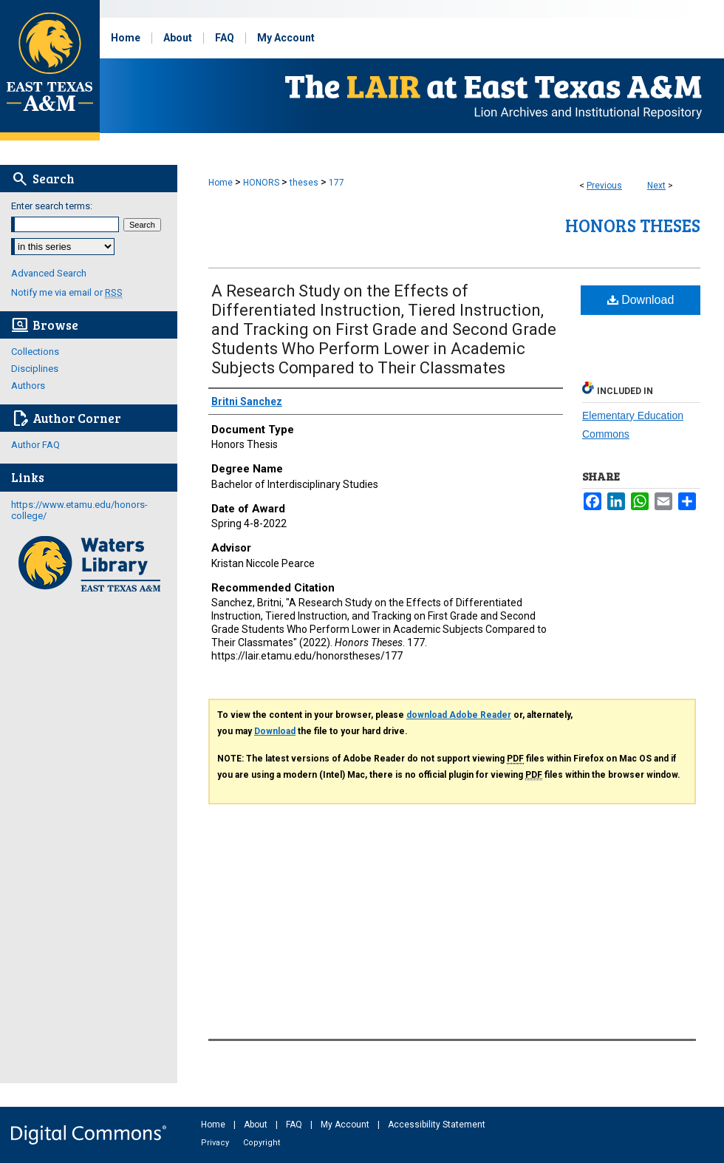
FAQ (295, 1124)
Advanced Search (48, 273)
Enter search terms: (51, 205)
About (257, 1124)
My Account (346, 1124)
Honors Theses (632, 225)
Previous (604, 185)
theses (304, 182)
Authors (28, 385)
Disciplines (34, 368)
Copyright (261, 1142)
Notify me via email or (67, 292)
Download (641, 300)
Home (220, 182)
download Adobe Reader (458, 715)
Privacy (216, 1142)
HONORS (261, 182)
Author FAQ (35, 444)
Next (656, 185)
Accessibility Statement (436, 1124)
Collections (35, 351)
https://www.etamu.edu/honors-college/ (79, 510)
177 (336, 182)
